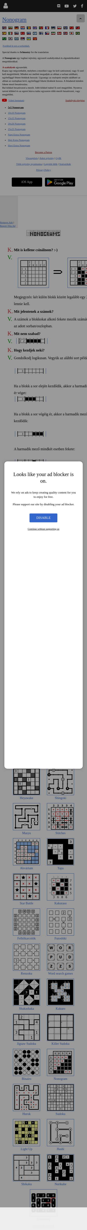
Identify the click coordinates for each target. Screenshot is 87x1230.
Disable (43, 518)
